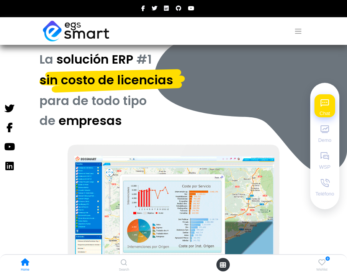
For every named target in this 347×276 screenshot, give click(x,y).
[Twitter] (9, 109)
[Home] (25, 263)
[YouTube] (9, 147)
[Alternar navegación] (298, 31)
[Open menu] (223, 264)
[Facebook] (9, 128)
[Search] (124, 263)
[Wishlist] (322, 262)
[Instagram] (9, 166)
